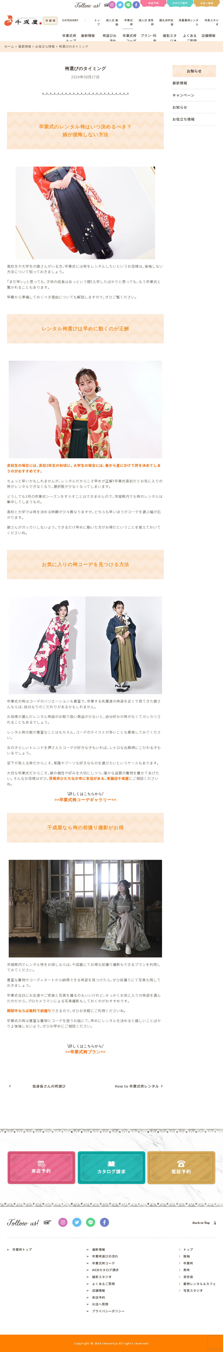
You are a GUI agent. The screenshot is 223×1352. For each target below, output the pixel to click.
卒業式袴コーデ (130, 38)
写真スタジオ (193, 1290)
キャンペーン (183, 95)
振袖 (186, 1256)
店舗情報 (209, 35)
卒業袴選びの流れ (105, 1256)
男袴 (186, 1270)
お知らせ (179, 107)
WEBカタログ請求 (105, 1270)
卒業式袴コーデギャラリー (85, 799)
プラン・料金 (149, 38)
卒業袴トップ (22, 1249)
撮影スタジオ (170, 38)
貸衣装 (188, 1277)
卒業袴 (188, 1263)
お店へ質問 (100, 1304)
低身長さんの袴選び (49, 1086)
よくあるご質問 (190, 38)
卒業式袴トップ (69, 38)
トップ (97, 22)
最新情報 (88, 35)
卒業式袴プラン (85, 1051)
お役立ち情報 (45, 46)
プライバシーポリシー (108, 1311)
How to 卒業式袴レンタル (137, 1086)
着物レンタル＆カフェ (199, 1284)
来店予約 (98, 1297)
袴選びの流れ (110, 38)
